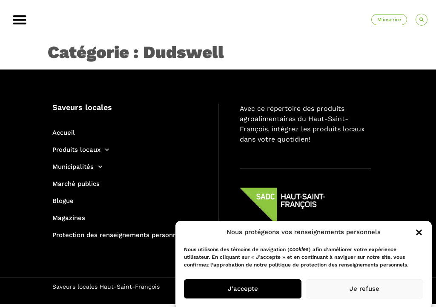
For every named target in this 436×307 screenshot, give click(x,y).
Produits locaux (80, 149)
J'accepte (243, 291)
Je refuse (364, 291)
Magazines (68, 218)
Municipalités (77, 167)
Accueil (63, 132)
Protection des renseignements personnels (119, 235)
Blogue (63, 201)
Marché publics (76, 184)
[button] (419, 234)
